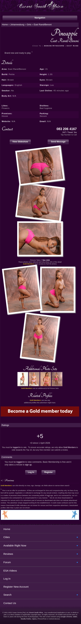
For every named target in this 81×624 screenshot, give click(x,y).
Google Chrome (66, 617)
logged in (17, 447)
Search (7, 594)
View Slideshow (20, 141)
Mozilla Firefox (26, 619)
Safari (75, 617)
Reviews (8, 553)
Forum (7, 562)
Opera (34, 619)
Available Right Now (14, 545)
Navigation (40, 18)
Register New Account (16, 586)
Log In (31, 472)
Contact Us (9, 603)
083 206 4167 (66, 129)
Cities (6, 537)
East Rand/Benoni (43, 24)
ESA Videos (10, 570)
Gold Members (69, 447)
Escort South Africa (36, 612)
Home (6, 529)
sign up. (28, 465)
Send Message (58, 141)
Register (48, 472)
